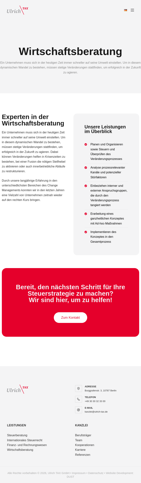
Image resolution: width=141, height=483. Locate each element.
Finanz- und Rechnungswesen (27, 445)
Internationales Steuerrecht (24, 440)
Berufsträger (83, 435)
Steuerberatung (17, 435)
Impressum (79, 473)
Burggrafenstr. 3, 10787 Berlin (101, 390)
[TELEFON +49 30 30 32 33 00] (78, 399)
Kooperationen (84, 445)
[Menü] (132, 10)
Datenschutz (95, 473)
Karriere (80, 449)
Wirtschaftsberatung (20, 449)
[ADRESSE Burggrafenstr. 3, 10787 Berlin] (78, 388)
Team (78, 440)
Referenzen (82, 454)
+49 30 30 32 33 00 (95, 401)
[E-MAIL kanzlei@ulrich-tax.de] (78, 409)
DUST (70, 476)
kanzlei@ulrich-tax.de (96, 411)
